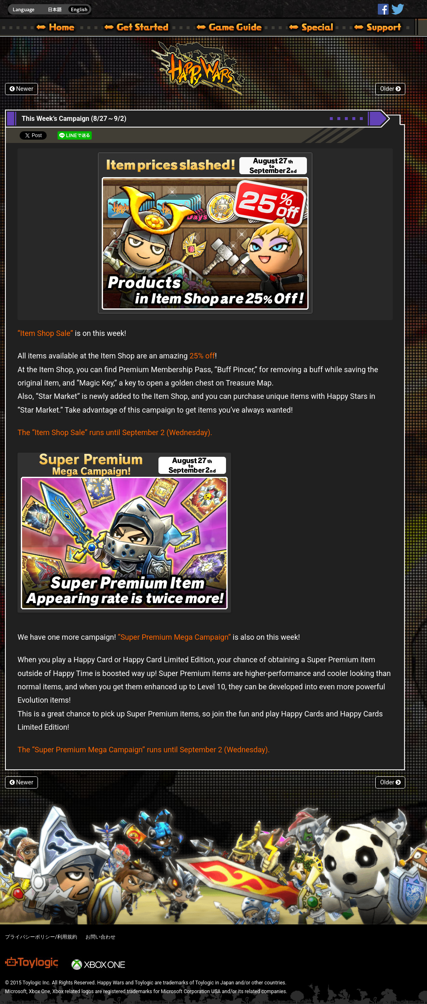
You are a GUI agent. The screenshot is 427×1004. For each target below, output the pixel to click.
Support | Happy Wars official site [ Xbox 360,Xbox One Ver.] (370, 28)
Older (390, 89)
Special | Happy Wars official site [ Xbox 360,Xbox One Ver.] (308, 28)
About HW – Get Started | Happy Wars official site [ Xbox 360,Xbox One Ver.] (143, 28)
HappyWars (383, 9)
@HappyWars (397, 9)
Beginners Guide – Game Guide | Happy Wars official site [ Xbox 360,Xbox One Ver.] (235, 28)
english (49, 9)
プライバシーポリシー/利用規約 (41, 937)
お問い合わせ (100, 937)
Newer (21, 89)
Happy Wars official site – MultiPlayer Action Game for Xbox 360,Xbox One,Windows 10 (57, 28)
